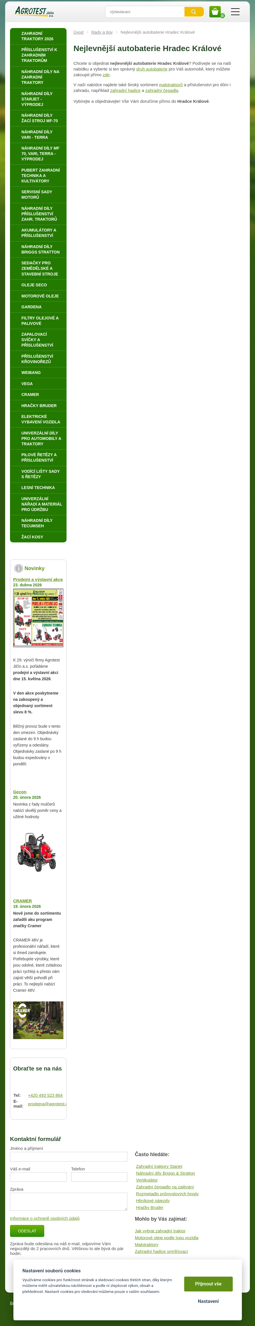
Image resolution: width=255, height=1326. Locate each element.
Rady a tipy (102, 32)
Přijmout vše (208, 1284)
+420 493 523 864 (45, 1095)
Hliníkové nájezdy (153, 1200)
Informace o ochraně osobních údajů (45, 1218)
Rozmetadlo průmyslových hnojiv (167, 1193)
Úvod (78, 32)
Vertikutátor (147, 1180)
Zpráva (16, 1189)
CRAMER (22, 900)
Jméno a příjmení (26, 1148)
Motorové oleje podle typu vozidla (166, 1237)
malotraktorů (171, 84)
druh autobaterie (151, 69)
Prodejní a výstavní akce (38, 579)
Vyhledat (194, 12)
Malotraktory (146, 1244)
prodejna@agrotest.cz (49, 1103)
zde (106, 74)
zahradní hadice (125, 90)
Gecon (20, 791)
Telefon (78, 1168)
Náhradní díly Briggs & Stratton (165, 1173)
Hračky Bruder (149, 1207)
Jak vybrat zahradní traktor (160, 1230)
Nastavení (208, 1301)
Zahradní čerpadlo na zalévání (165, 1186)
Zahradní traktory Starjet (159, 1166)
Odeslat (27, 1231)
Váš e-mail (20, 1168)
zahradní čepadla (161, 90)
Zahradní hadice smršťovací (161, 1251)
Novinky (35, 568)
